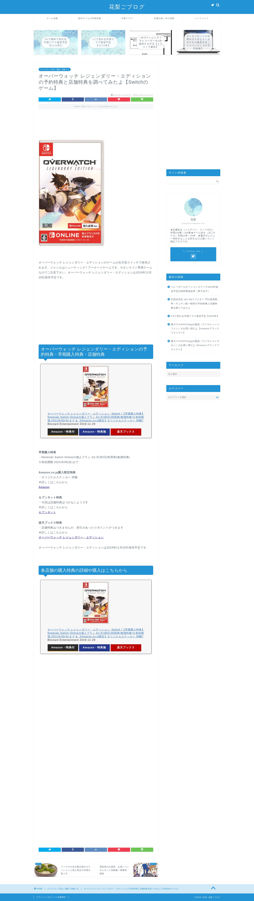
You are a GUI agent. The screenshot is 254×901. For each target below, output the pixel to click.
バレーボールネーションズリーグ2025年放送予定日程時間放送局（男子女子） (194, 289)
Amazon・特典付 (63, 431)
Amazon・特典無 (94, 431)
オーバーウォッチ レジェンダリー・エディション (71, 537)
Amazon (44, 487)
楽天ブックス (126, 431)
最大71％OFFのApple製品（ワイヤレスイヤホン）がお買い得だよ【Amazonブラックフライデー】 (195, 345)
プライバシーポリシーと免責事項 (51, 897)
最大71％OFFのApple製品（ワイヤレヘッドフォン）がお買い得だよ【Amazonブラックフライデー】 (195, 328)
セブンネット (47, 512)
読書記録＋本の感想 (164, 18)
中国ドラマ (127, 18)
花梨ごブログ (127, 6)
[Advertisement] (96, 127)
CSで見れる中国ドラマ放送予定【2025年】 (195, 316)
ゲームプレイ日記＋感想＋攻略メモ (54, 69)
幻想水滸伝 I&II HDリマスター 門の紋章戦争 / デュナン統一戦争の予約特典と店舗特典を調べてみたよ (194, 303)
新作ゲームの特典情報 (89, 18)
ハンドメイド (202, 18)
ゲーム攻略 (52, 18)
